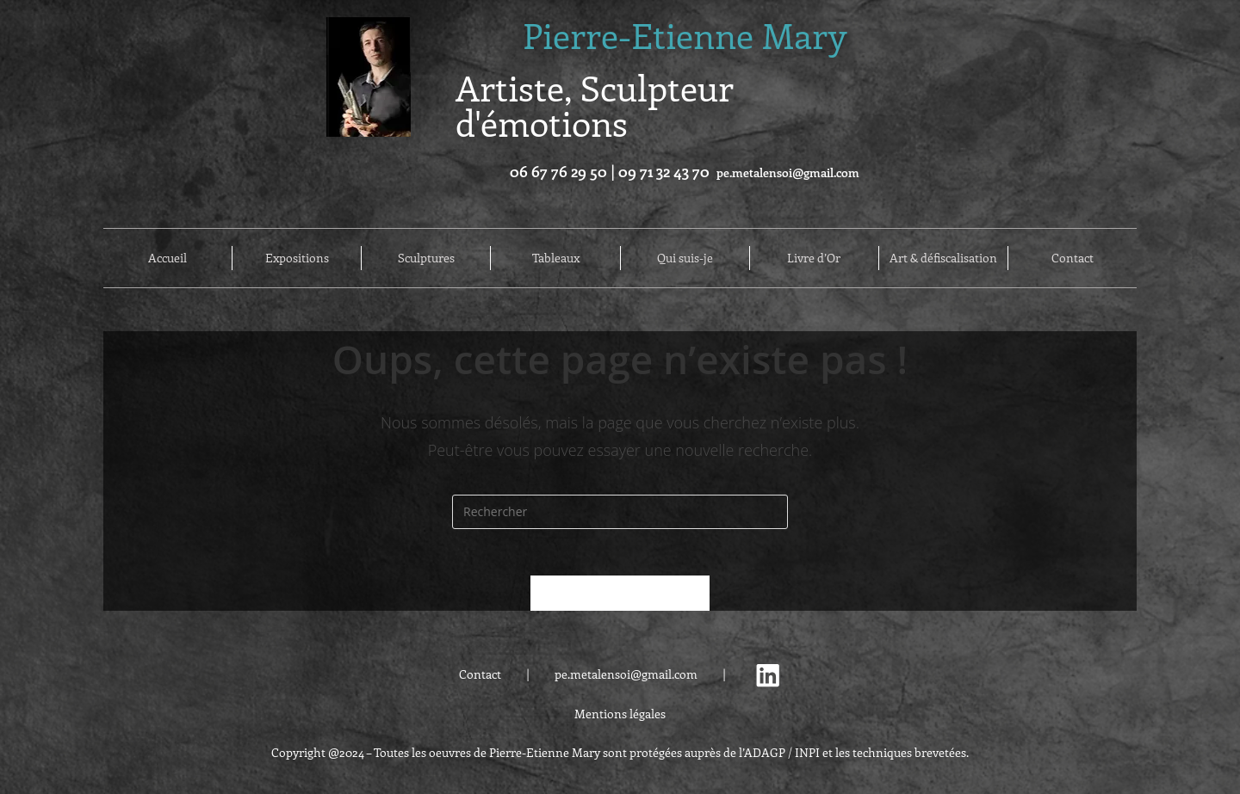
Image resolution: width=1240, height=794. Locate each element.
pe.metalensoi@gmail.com (787, 172)
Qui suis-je (685, 258)
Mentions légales (620, 719)
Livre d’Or (813, 258)
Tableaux (556, 258)
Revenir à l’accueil (620, 598)
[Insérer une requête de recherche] (620, 512)
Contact (1072, 258)
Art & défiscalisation (943, 258)
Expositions (297, 258)
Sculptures (426, 258)
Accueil (167, 258)
